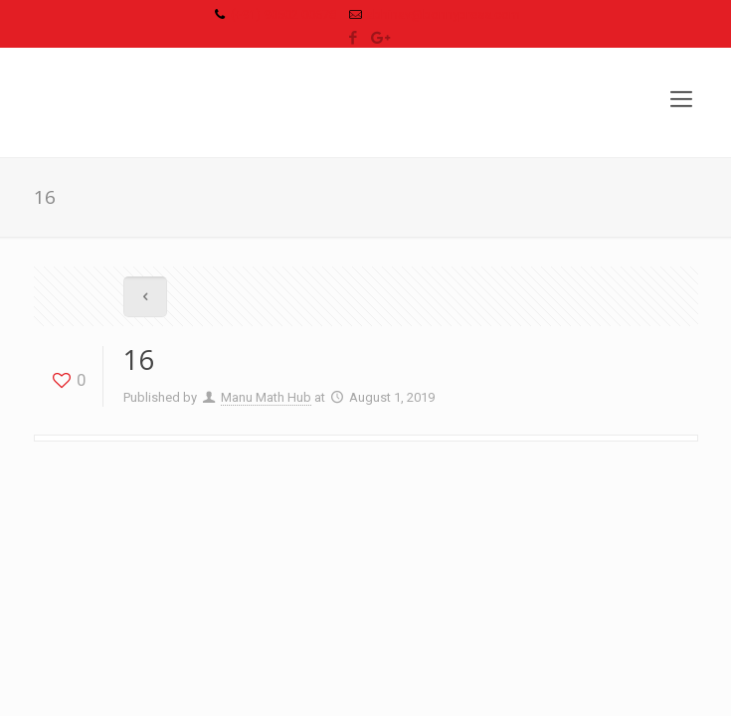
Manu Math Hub (266, 397)
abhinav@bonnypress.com (443, 14)
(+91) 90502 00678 (283, 14)
